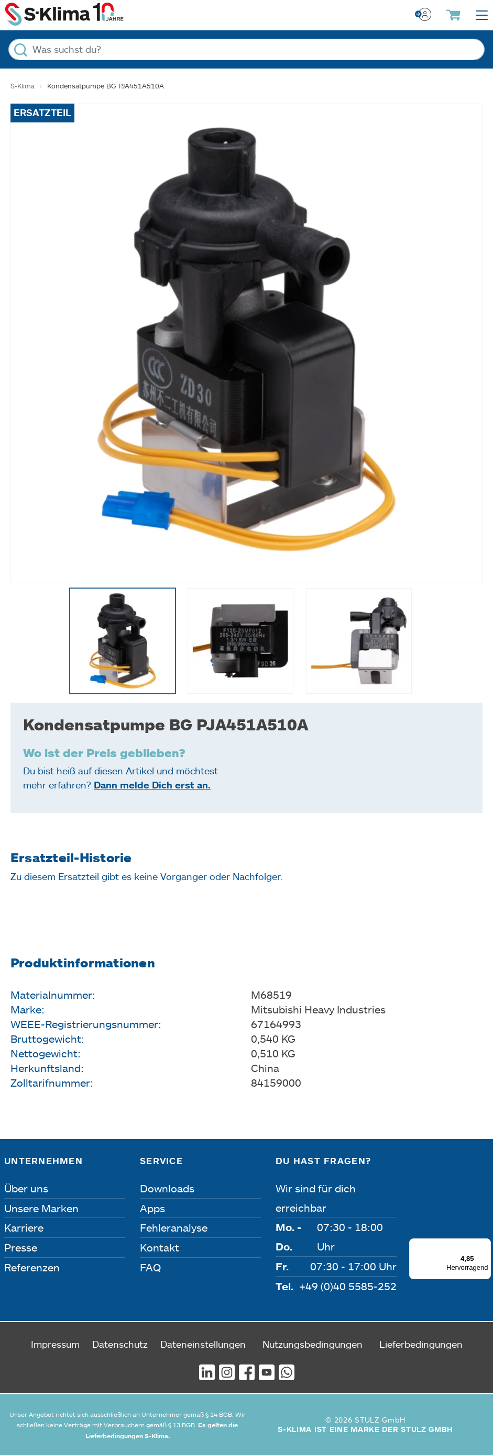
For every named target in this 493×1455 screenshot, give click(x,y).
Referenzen (32, 1267)
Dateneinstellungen (203, 1344)
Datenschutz (120, 1344)
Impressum (55, 1344)
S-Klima (22, 86)
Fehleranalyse (173, 1227)
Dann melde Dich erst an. (152, 785)
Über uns (26, 1188)
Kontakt (159, 1247)
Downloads (167, 1188)
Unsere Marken (41, 1208)
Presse (20, 1247)
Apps (152, 1208)
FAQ (150, 1267)
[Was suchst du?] (246, 49)
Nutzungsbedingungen (312, 1344)
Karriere (23, 1227)
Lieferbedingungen (421, 1344)
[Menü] (484, 1244)
